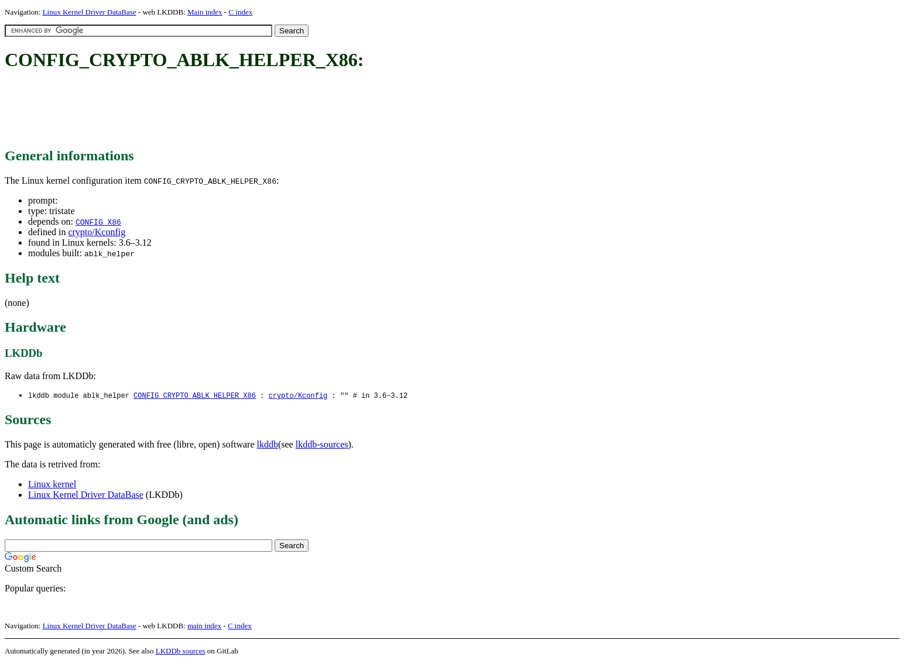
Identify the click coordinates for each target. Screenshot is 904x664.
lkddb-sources (322, 445)
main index (204, 626)
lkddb (267, 445)
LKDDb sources (181, 651)
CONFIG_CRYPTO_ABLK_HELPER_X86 (194, 396)
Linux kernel (52, 485)
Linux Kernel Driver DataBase (89, 12)
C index (240, 12)
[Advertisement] (218, 110)
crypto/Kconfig (96, 232)
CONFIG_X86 (98, 221)
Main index (204, 12)
